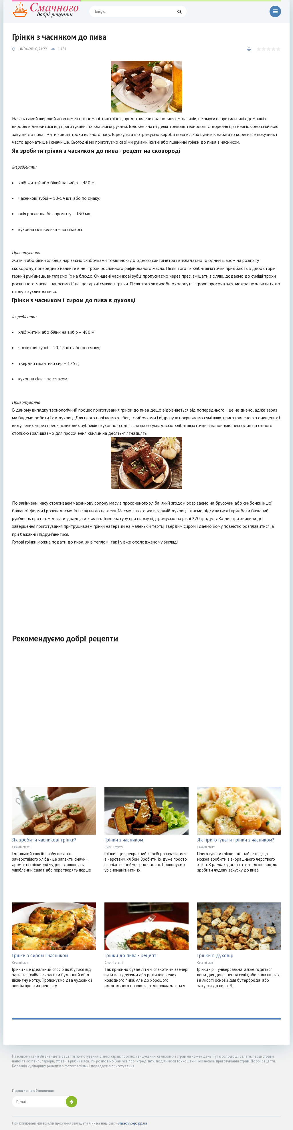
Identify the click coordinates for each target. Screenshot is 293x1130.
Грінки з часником (123, 840)
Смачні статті (21, 847)
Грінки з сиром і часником (40, 955)
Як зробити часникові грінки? (44, 840)
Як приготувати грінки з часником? (235, 840)
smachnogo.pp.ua (132, 1123)
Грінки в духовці (215, 955)
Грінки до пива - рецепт (130, 955)
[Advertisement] (146, 586)
